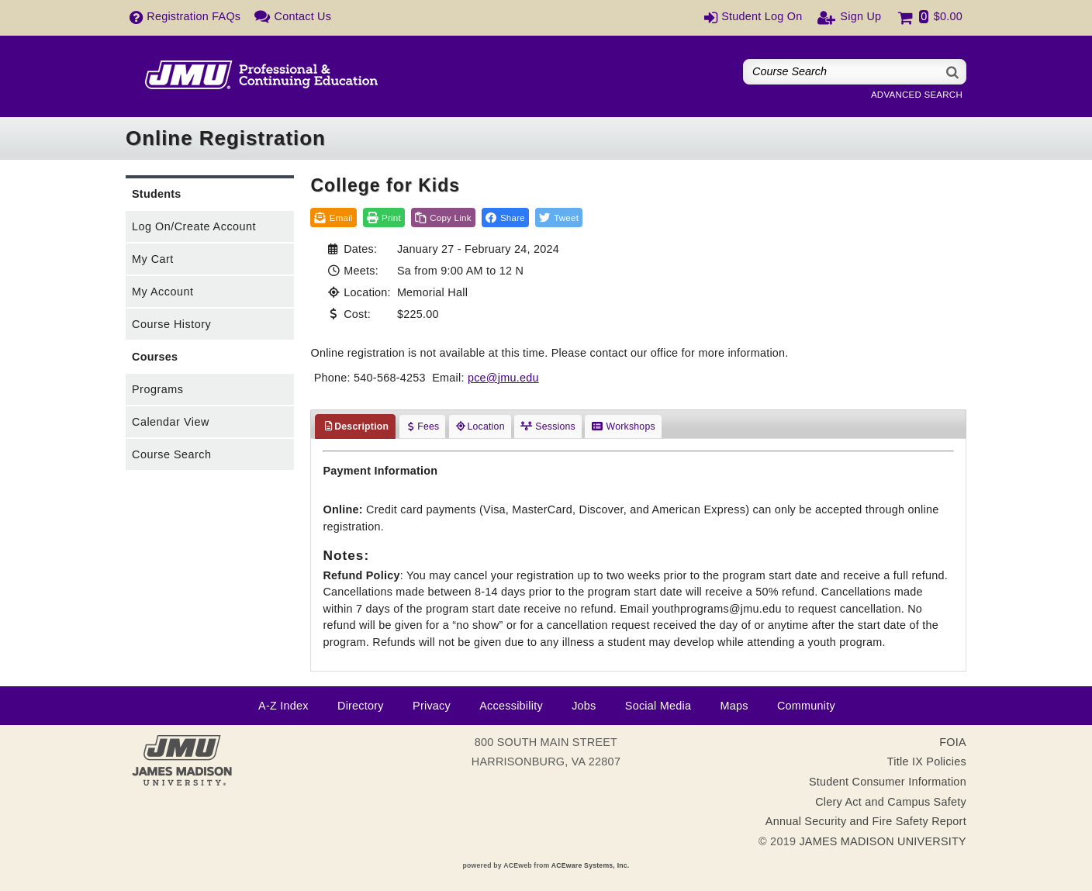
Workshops (623, 426)
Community (806, 705)
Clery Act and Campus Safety (890, 802)
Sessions (547, 426)
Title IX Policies (926, 761)
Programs (157, 389)
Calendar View (170, 422)
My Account (162, 291)
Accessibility (511, 705)
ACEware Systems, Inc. (590, 865)
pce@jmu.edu (503, 377)
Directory (360, 705)
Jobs (584, 705)
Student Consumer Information (887, 781)
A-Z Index (283, 705)
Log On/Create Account (194, 226)
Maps (734, 705)
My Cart (153, 259)
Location (480, 426)
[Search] (953, 71)
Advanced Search (916, 94)
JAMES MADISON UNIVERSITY (882, 841)
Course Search (172, 454)
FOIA (952, 742)
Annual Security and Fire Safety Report (865, 821)
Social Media (658, 705)
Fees (423, 426)
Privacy (432, 705)
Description (355, 426)
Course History (171, 324)
